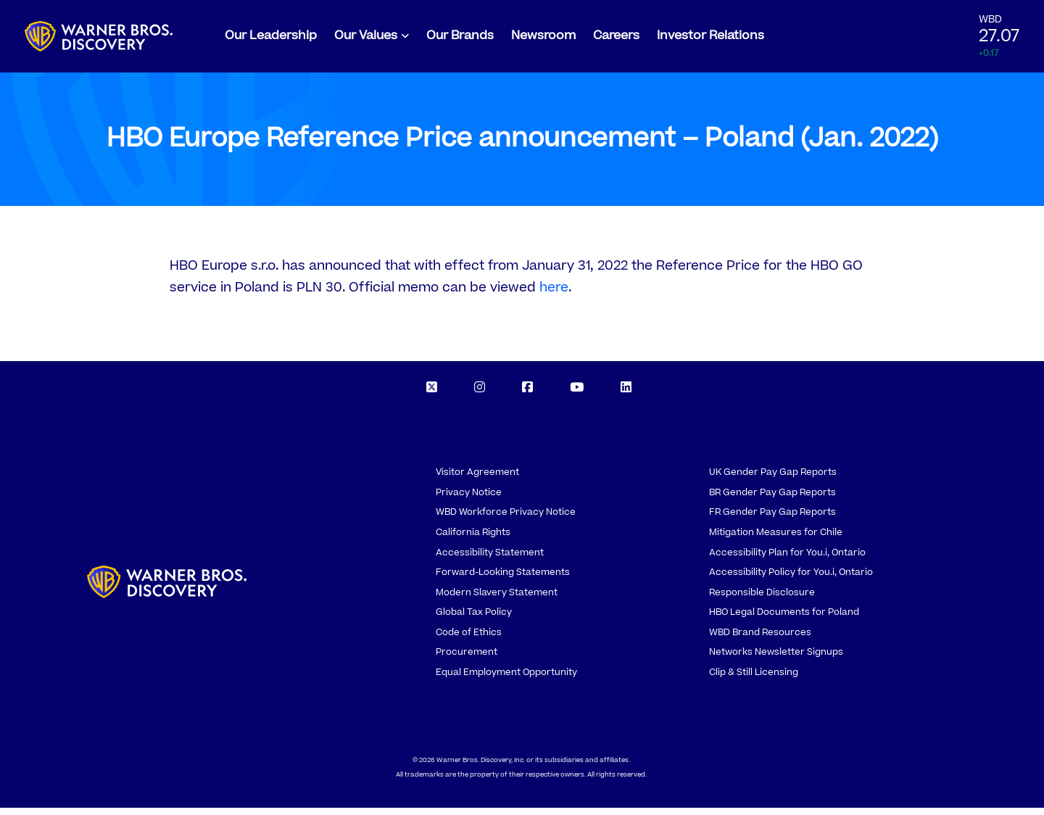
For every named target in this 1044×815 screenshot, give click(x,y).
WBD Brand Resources (760, 639)
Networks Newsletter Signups (776, 659)
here (553, 295)
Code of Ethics (469, 639)
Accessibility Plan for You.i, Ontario (787, 559)
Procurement (466, 659)
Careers (616, 39)
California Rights (473, 539)
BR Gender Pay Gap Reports (772, 499)
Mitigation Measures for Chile (775, 539)
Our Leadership (271, 39)
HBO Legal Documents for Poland (784, 619)
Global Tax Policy (474, 619)
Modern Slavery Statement (497, 599)
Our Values (365, 39)
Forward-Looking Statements (503, 579)
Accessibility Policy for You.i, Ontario (791, 579)
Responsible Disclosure (762, 599)
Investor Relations (710, 39)
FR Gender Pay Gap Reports (772, 519)
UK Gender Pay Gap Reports (773, 479)
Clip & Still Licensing (753, 679)
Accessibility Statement (490, 559)
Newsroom (543, 39)
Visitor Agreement (477, 479)
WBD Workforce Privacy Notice (506, 519)
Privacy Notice (469, 499)
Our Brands (460, 39)
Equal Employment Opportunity (506, 679)
